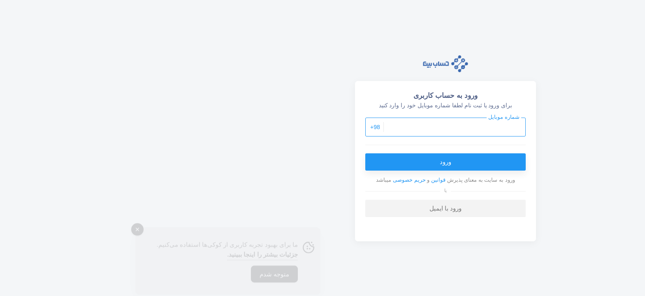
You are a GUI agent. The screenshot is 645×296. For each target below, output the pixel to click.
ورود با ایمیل (322, 208)
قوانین (315, 180)
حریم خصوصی (286, 180)
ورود (322, 161)
